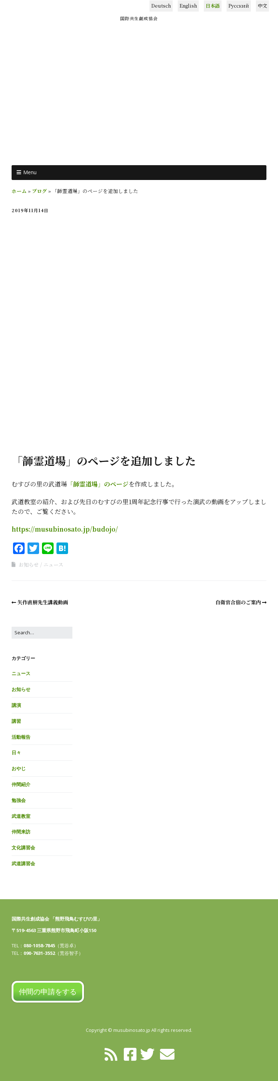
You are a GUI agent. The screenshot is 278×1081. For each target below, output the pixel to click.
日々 (16, 752)
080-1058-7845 (39, 945)
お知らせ (28, 564)
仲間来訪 (21, 831)
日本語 (213, 5)
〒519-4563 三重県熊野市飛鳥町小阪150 (54, 930)
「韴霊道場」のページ (98, 483)
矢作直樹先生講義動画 (42, 602)
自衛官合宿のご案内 (238, 602)
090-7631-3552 (39, 953)
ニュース (53, 564)
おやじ (19, 768)
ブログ (39, 190)
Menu (30, 172)
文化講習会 (23, 847)
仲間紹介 (21, 784)
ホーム (19, 190)
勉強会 (19, 800)
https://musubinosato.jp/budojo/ (65, 528)
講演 (16, 705)
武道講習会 (23, 863)
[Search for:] (42, 633)
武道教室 (21, 816)
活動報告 (21, 737)
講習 (16, 721)
